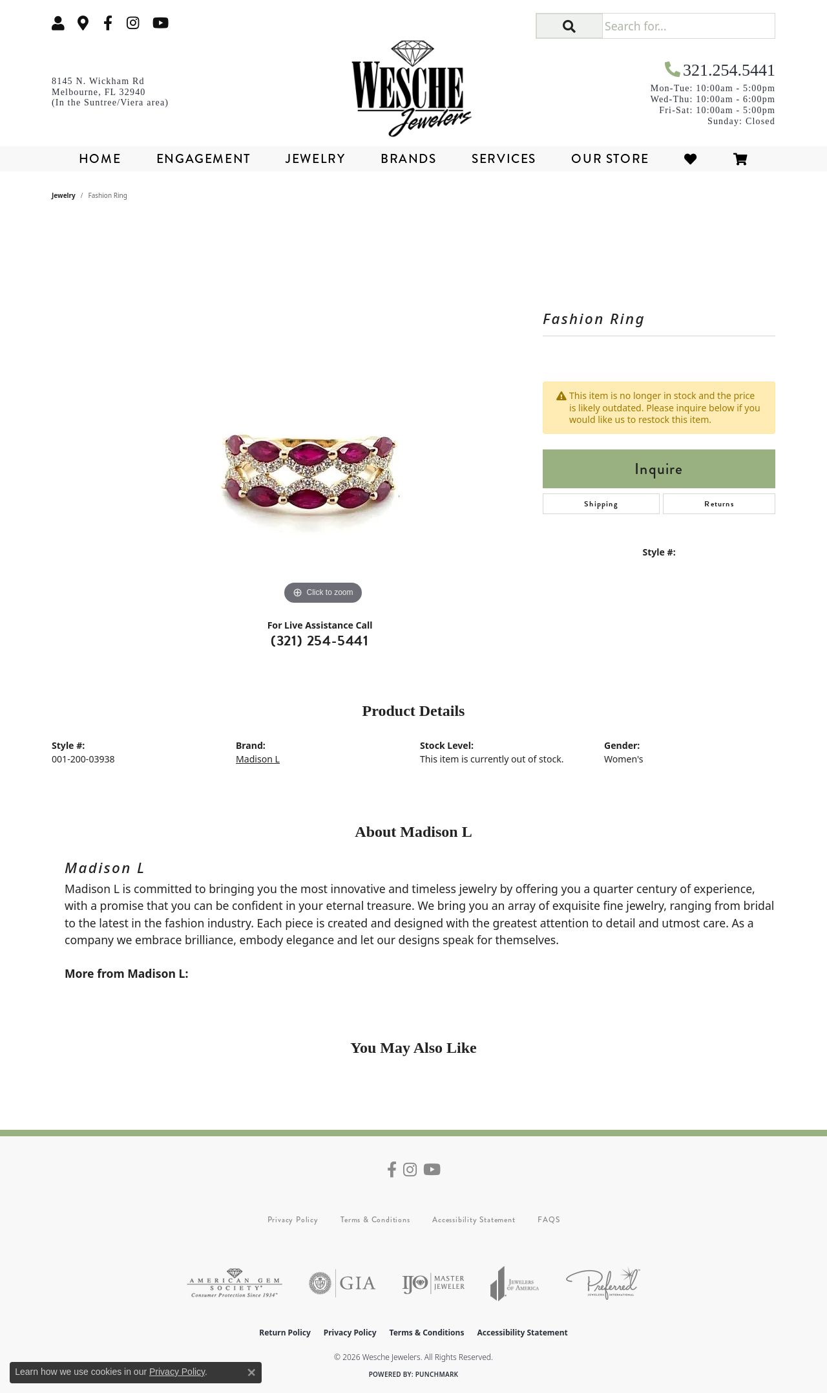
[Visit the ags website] (234, 1283)
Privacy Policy (293, 1220)
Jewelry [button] (315, 158)
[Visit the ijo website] (433, 1283)
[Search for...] (688, 26)
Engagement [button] (203, 158)
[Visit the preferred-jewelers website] (603, 1283)
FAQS (549, 1220)
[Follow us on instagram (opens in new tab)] (133, 23)
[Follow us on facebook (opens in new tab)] (108, 23)
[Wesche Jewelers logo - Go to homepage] (414, 84)
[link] (83, 23)
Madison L (258, 759)
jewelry (64, 195)
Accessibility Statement (473, 1220)
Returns (718, 504)
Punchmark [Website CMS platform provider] (437, 1374)
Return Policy (285, 1332)
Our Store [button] (610, 158)
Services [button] (504, 158)
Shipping (601, 504)
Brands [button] (409, 158)
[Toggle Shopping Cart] (741, 158)
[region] (323, 414)
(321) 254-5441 (320, 640)
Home (100, 158)
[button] (58, 23)
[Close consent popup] (251, 1372)
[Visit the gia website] (342, 1283)
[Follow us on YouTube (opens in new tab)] (160, 23)
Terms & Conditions (375, 1220)
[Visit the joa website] (514, 1283)
